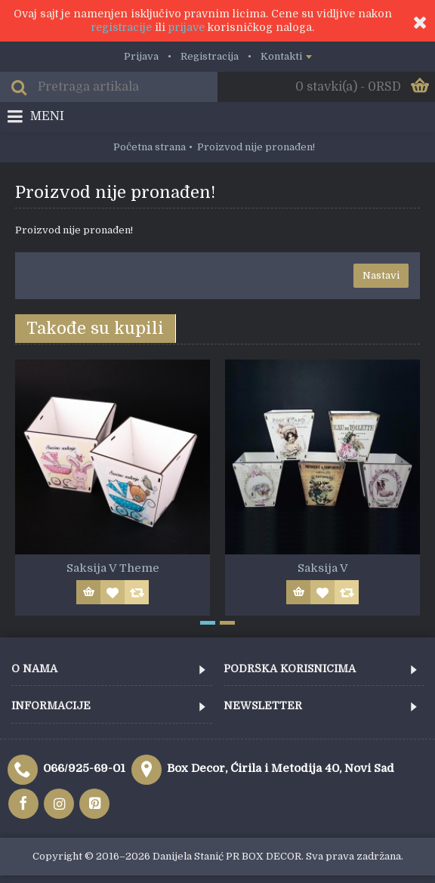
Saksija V (323, 568)
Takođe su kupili (95, 328)
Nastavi (381, 275)
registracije (121, 27)
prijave (186, 27)
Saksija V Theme (112, 568)
